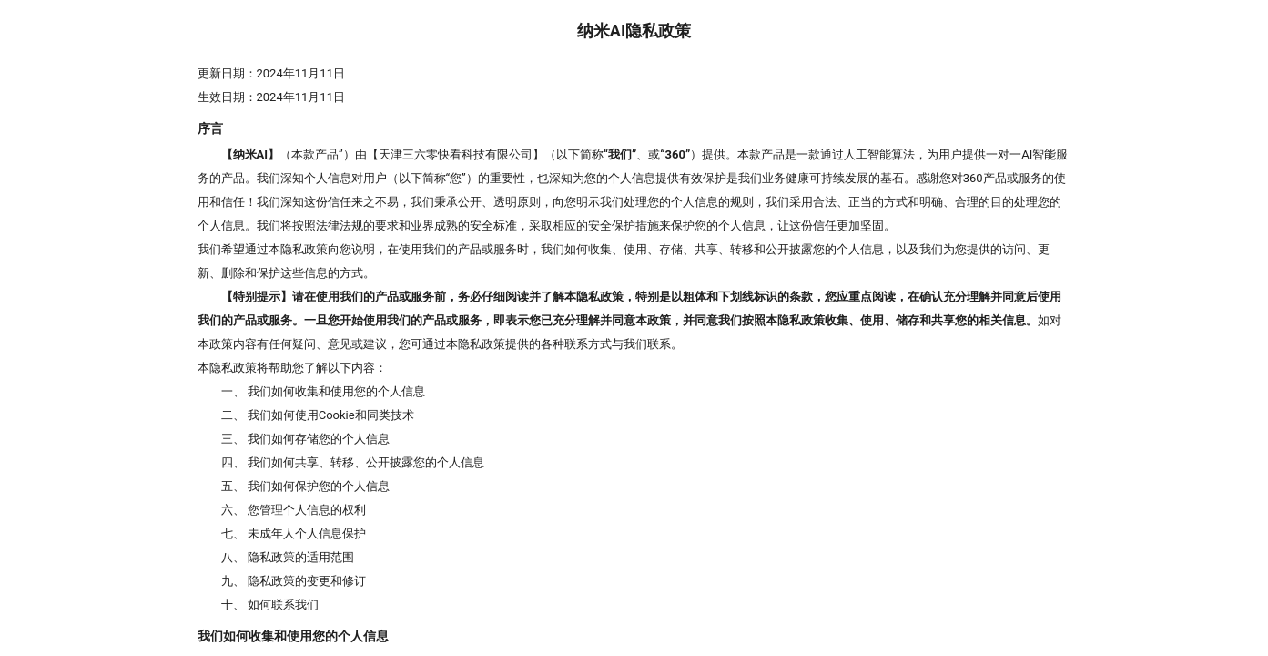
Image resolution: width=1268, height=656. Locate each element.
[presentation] (634, 328)
